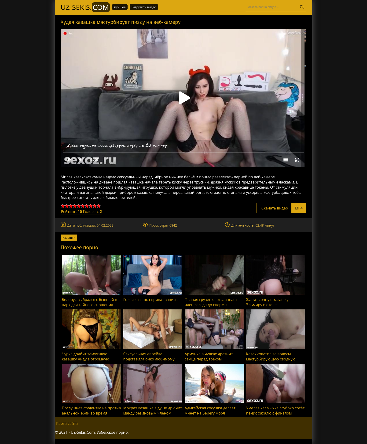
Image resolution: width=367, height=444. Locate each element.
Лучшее (120, 7)
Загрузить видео (144, 7)
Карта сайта (67, 423)
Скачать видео (281, 208)
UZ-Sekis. (85, 7)
